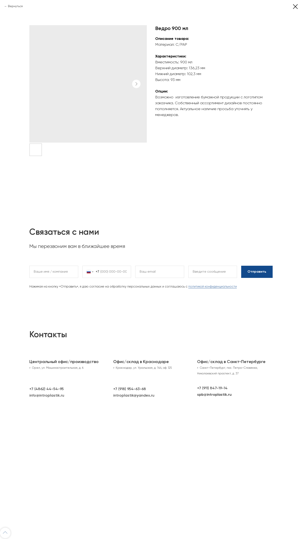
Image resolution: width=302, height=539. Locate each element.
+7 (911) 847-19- (210, 388)
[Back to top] (5, 533)
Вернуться (15, 6)
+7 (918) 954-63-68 (129, 389)
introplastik (123, 395)
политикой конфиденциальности (212, 286)
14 (226, 388)
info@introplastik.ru (46, 395)
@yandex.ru (144, 395)
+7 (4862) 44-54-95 (46, 389)
